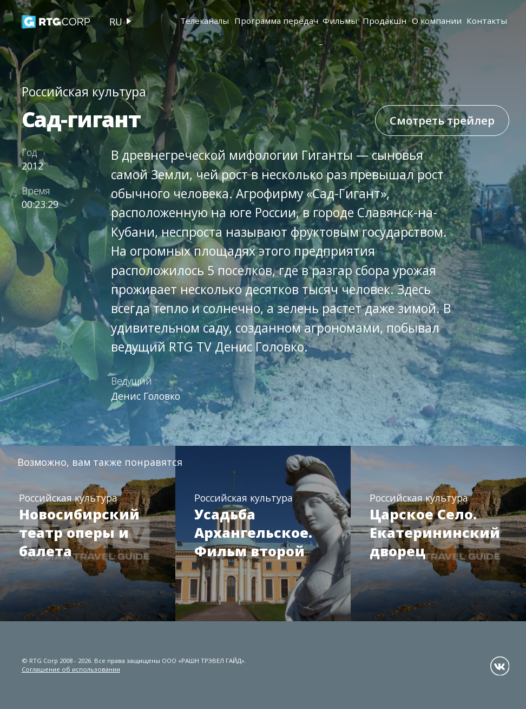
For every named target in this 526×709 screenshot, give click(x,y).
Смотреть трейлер (442, 120)
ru (115, 21)
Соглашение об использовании (71, 669)
